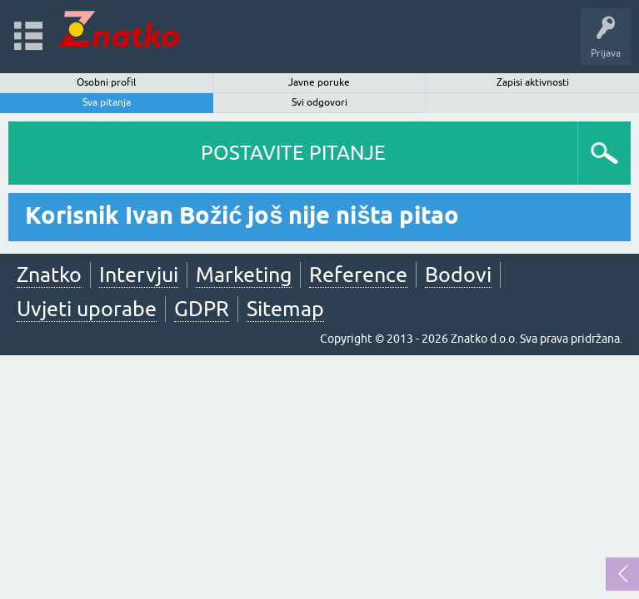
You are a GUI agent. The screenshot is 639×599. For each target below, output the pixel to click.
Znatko (49, 274)
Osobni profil (106, 82)
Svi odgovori (319, 102)
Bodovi (458, 274)
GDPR (201, 308)
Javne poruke (319, 82)
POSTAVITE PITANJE (293, 152)
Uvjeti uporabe (87, 308)
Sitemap (285, 308)
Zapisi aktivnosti (533, 82)
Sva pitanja (106, 102)
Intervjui (138, 274)
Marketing (244, 274)
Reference (358, 274)
